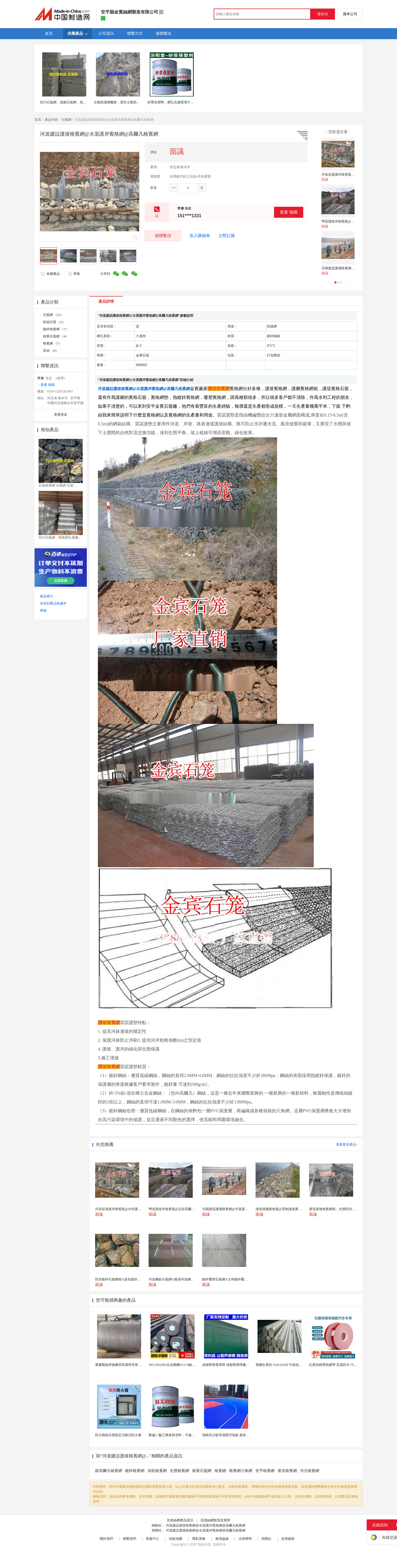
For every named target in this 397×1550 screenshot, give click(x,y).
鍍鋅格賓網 (134, 1471)
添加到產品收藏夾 (53, 603)
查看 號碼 (288, 212)
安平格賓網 (265, 1471)
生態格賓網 (179, 1471)
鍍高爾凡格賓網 (108, 1471)
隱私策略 (198, 1539)
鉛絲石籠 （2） (54, 322)
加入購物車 (199, 235)
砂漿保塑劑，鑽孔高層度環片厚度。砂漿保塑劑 (182, 102)
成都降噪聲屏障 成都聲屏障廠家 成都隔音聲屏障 (237, 1365)
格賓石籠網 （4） (56, 336)
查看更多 (60, 415)
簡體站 (266, 1539)
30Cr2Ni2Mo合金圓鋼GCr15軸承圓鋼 (175, 1365)
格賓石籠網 (201, 1471)
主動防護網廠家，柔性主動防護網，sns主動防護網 (130, 102)
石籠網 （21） (53, 315)
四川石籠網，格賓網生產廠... (60, 537)
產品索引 (46, 596)
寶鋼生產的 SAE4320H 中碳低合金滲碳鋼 (285, 1365)
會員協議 (222, 1539)
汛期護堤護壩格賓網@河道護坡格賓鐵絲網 (352, 268)
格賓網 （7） (52, 343)
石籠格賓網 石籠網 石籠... (57, 485)
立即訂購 (226, 235)
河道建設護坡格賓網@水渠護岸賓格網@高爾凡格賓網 (205, 1525)
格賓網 (220, 1471)
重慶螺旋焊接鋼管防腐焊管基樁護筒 (121, 1365)
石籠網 (66, 120)
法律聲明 (245, 1539)
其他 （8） (51, 351)
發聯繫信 (163, 235)
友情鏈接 (287, 1539)
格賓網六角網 (240, 1471)
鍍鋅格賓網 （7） (56, 329)
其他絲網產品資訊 (180, 1520)
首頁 (37, 120)
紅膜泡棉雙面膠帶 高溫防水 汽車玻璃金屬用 (341, 1365)
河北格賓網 (309, 1471)
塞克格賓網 (287, 1471)
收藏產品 (50, 274)
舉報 (74, 274)
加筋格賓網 (157, 1471)
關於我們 (106, 1539)
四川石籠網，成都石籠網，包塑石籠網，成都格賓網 (78, 102)
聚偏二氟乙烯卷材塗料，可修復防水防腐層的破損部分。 (190, 1435)
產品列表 (51, 120)
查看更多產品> (347, 1144)
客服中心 (152, 1539)
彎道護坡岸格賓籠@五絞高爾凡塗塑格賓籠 (352, 221)
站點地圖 (175, 1539)
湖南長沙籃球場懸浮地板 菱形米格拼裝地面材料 (237, 1435)
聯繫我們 (129, 1539)
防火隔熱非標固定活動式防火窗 (118, 1435)
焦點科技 (204, 1544)
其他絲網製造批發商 (215, 1520)
